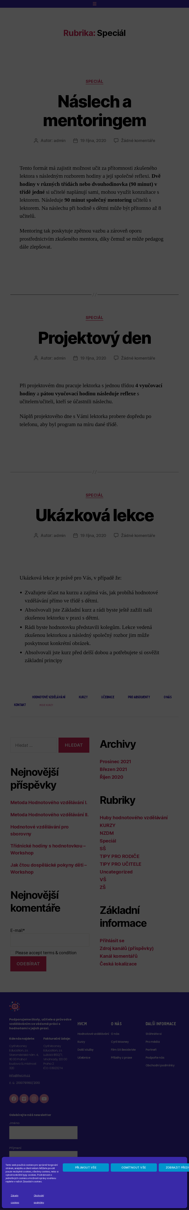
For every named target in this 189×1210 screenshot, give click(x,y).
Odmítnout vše (133, 1167)
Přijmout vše (86, 1167)
